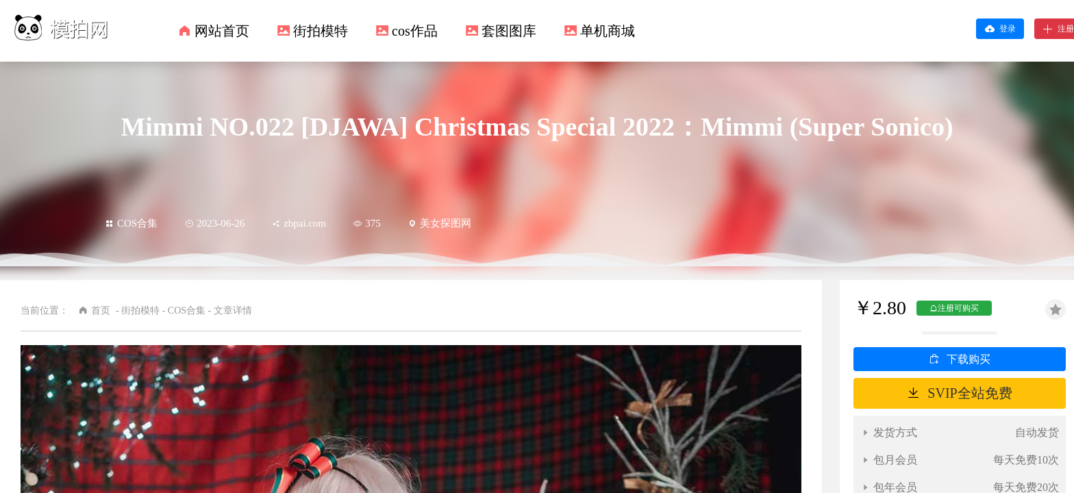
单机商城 (607, 30)
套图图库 (509, 30)
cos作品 (415, 30)
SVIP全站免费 (969, 393)
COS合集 (131, 223)
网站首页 (222, 30)
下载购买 (968, 359)
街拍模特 (320, 30)
